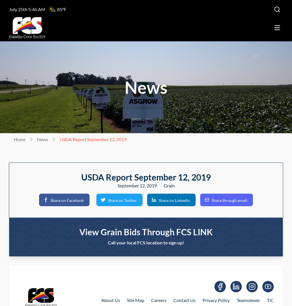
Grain (169, 185)
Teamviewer (248, 300)
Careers (159, 300)
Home (20, 139)
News (42, 139)
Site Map (135, 300)
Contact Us (184, 300)
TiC (270, 300)
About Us (110, 300)
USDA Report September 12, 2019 (93, 139)
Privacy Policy (216, 300)
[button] (64, 200)
